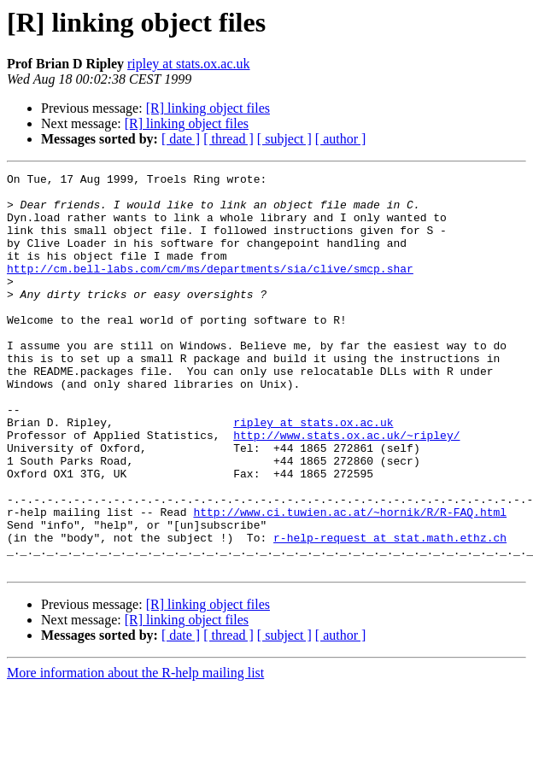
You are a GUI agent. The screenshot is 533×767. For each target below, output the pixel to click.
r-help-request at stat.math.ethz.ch (390, 611)
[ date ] (180, 139)
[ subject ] (284, 139)
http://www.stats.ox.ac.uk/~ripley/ (346, 488)
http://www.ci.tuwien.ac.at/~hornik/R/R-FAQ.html (350, 580)
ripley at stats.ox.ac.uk (188, 63)
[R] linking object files (208, 108)
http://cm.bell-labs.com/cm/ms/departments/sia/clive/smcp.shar (210, 288)
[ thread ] (228, 139)
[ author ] (340, 139)
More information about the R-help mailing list (135, 752)
